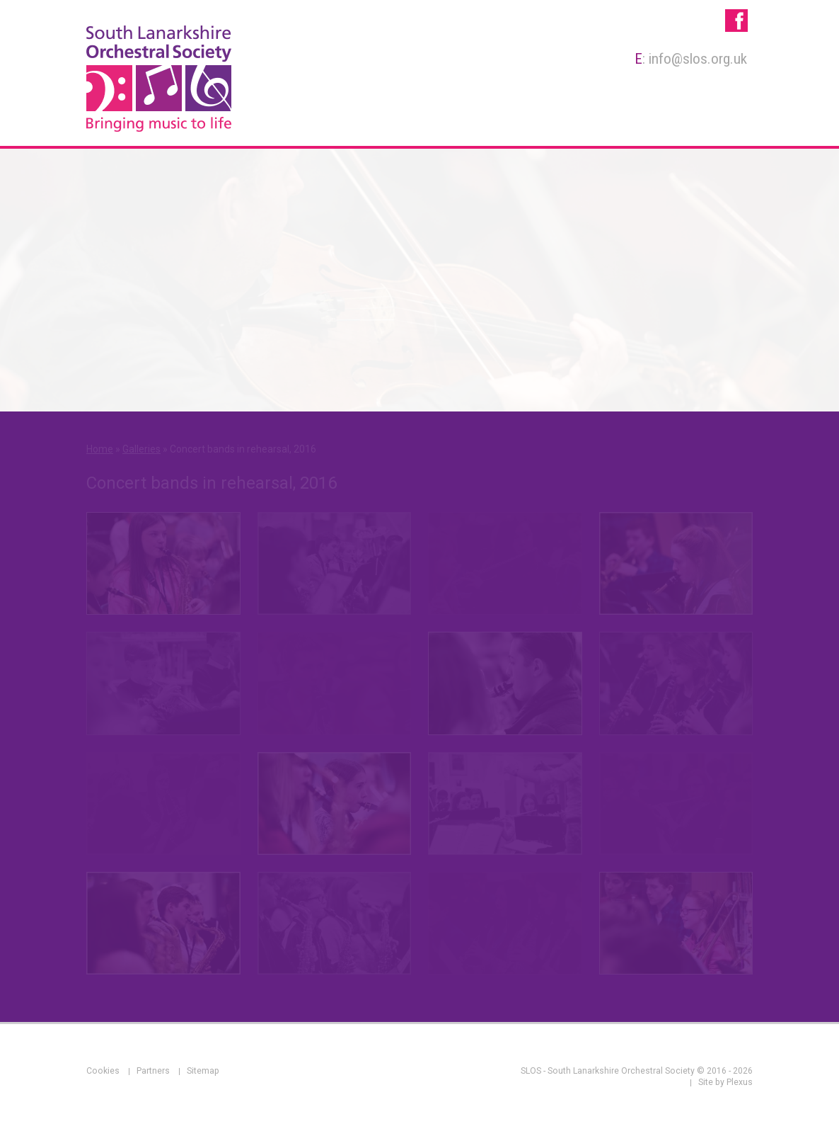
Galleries (668, 122)
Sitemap (203, 1071)
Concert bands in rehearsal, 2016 (243, 449)
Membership (427, 122)
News (728, 122)
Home (283, 122)
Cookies (103, 1071)
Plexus (740, 1082)
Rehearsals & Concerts (553, 122)
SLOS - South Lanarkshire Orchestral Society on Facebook (736, 20)
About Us (344, 122)
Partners (153, 1071)
